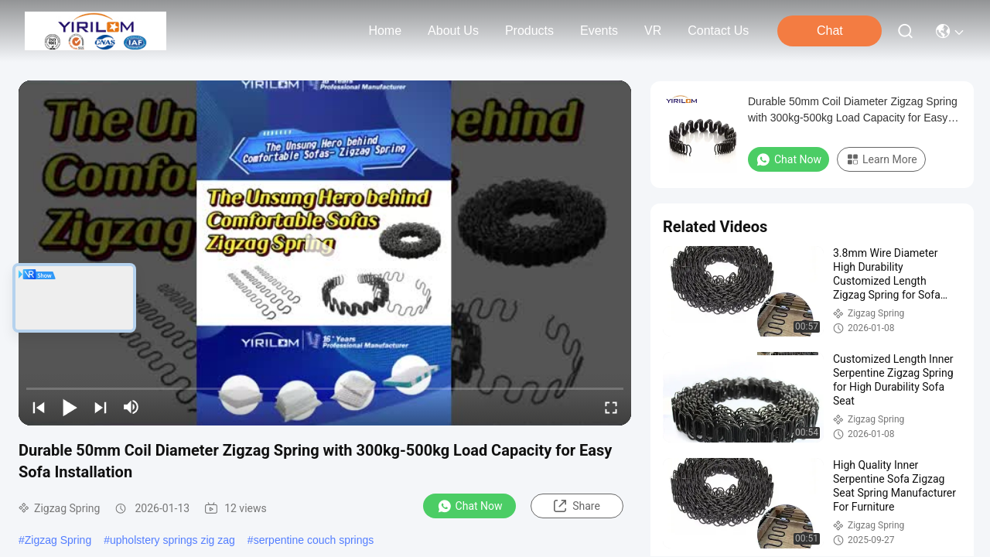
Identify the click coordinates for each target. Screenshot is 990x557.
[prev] (38, 407)
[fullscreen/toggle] (611, 407)
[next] (100, 407)
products (529, 30)
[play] (325, 253)
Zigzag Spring (58, 540)
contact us (718, 30)
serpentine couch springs (314, 540)
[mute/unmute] (131, 407)
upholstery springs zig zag (172, 540)
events (599, 30)
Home (384, 30)
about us (453, 30)
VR (652, 30)
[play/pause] (69, 407)
